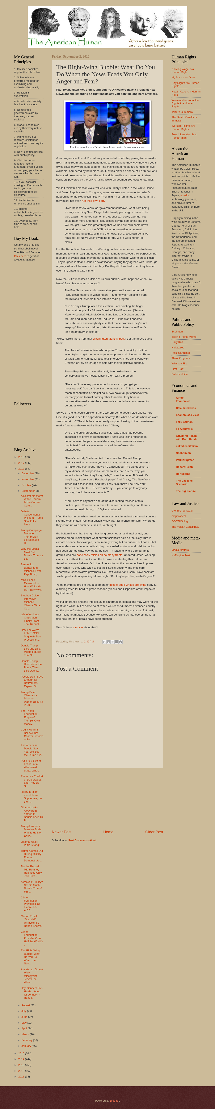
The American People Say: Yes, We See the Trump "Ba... (32, 750)
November (28, 479)
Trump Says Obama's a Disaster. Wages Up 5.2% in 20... (32, 699)
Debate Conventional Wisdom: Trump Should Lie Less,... (32, 518)
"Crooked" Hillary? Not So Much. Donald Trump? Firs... (32, 886)
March (25, 1034)
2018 (21, 457)
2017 (21, 462)
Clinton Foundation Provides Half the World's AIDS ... (30, 904)
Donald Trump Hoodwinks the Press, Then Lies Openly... (31, 665)
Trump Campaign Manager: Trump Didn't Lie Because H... (31, 537)
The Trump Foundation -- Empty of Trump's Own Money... (30, 717)
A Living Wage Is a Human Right (183, 70)
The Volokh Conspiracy (185, 526)
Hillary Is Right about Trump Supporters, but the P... (31, 796)
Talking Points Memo (184, 336)
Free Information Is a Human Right (184, 136)
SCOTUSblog (180, 521)
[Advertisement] (107, 799)
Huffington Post (181, 555)
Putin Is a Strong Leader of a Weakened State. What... (31, 765)
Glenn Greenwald (182, 510)
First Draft (178, 369)
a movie (78, 627)
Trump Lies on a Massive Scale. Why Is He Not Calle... (31, 831)
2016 (21, 468)
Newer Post (61, 832)
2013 (21, 1065)
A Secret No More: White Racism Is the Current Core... (32, 500)
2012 (21, 1070)
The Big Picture (186, 491)
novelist (185, 195)
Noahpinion (183, 453)
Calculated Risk (186, 408)
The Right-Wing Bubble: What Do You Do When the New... (30, 957)
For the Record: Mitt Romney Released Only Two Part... (31, 871)
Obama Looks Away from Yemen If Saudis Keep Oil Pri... (32, 814)
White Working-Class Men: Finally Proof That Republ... (31, 619)
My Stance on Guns (183, 77)
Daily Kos (177, 342)
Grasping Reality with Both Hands (186, 437)
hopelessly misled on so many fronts (99, 554)
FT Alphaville (184, 428)
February (27, 1040)
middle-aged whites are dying (127, 584)
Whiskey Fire (179, 363)
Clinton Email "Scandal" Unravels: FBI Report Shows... (32, 921)
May (24, 1022)
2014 (21, 1059)
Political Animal (181, 352)
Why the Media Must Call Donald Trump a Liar (32, 553)
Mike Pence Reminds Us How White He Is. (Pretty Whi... (32, 584)
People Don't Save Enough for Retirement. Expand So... (32, 681)
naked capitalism (187, 446)
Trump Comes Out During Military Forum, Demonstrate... (32, 855)
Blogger (114, 1100)
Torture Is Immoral (182, 111)
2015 (21, 1053)
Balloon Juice (180, 374)
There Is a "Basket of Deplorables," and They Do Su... (32, 781)
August (26, 1005)
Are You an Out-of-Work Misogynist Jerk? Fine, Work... (32, 976)
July (24, 1011)
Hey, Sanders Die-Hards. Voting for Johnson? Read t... (32, 992)
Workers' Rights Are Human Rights (183, 127)
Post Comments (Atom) (82, 840)
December (28, 473)
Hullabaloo (178, 347)
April (24, 1028)
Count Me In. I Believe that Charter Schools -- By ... (32, 734)
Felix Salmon (184, 421)
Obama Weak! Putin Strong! (30, 843)
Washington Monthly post (109, 338)
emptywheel (179, 516)
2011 (21, 1076)
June (24, 1016)
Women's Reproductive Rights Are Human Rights (185, 103)
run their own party (93, 200)
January (26, 1045)
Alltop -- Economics (183, 399)
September (28, 490)
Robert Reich (184, 466)
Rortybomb (183, 473)
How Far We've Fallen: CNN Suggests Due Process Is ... (31, 634)
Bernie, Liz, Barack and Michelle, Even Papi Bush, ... (31, 569)
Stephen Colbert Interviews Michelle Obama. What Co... (31, 602)
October (26, 485)
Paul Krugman (185, 460)
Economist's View (187, 415)
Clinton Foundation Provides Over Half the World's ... (32, 938)
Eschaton (177, 331)
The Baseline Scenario (184, 482)
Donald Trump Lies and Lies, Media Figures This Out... (31, 650)
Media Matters (180, 549)
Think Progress (181, 358)
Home (108, 832)
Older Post (154, 832)
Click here (20, 256)
